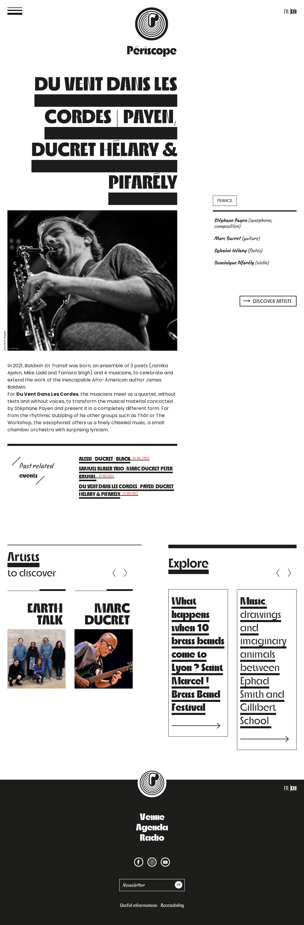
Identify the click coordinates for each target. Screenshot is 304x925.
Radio (152, 837)
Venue (152, 816)
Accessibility (172, 905)
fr (286, 11)
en (294, 11)
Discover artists (267, 300)
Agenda (152, 826)
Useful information (138, 905)
